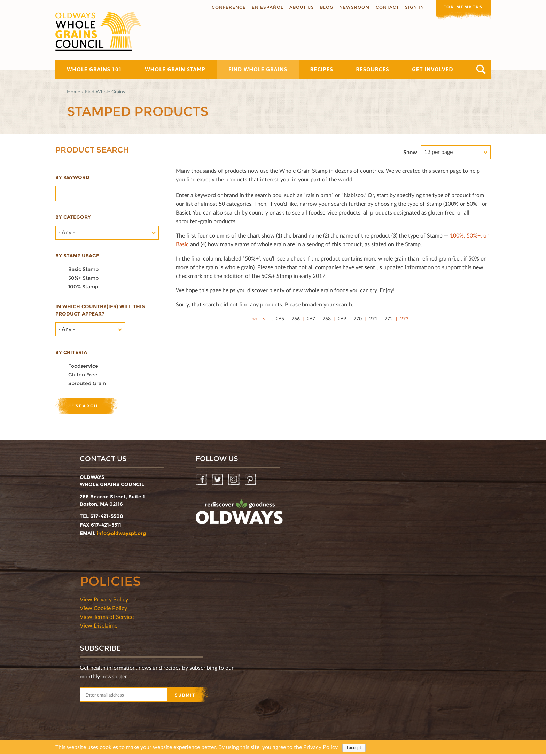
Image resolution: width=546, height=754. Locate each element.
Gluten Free (83, 375)
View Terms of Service (107, 616)
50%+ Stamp (83, 278)
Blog (326, 7)
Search (481, 69)
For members (463, 6)
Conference (228, 7)
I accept (354, 747)
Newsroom (353, 7)
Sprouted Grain (87, 383)
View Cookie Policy (103, 608)
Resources (372, 69)
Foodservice (83, 366)
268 (326, 318)
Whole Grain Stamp (175, 69)
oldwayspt (239, 514)
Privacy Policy (320, 747)
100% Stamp (83, 286)
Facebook (202, 480)
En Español (267, 7)
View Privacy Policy (104, 599)
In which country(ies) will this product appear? (100, 310)
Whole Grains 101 (94, 69)
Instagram (234, 480)
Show (410, 152)
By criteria (71, 352)
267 (311, 318)
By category (73, 217)
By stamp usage (77, 255)
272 (388, 318)
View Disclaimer (99, 625)
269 (342, 318)
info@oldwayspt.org (121, 533)
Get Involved (432, 69)
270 (357, 318)
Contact (386, 7)
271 (373, 318)
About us (301, 7)
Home (73, 91)
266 (295, 318)
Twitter (218, 480)
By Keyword (72, 177)
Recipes (321, 69)
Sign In (413, 7)
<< (255, 318)
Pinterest (251, 480)
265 (280, 318)
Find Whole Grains (257, 69)
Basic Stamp (83, 269)
